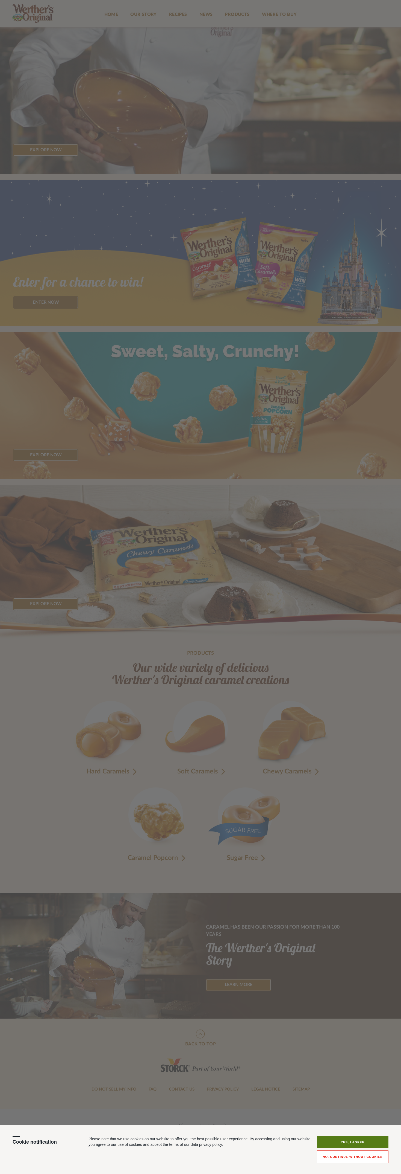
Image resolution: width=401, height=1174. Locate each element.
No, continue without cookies (352, 1156)
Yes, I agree (352, 1142)
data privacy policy (206, 1144)
